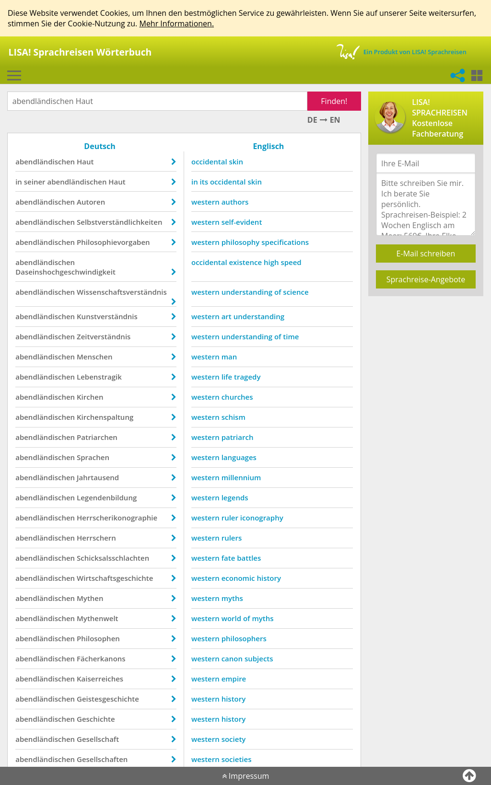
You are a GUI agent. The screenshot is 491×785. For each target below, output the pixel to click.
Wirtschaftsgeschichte (115, 578)
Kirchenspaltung (105, 417)
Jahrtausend (98, 477)
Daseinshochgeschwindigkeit (66, 272)
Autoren (91, 202)
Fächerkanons (101, 658)
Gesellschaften (102, 759)
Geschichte (96, 719)
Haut (85, 161)
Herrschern (97, 538)
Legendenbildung (107, 497)
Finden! (334, 101)
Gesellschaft (98, 739)
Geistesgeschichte (108, 699)
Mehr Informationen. (176, 23)
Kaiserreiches (100, 678)
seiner (35, 181)
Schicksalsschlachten (113, 558)
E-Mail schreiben (426, 253)
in (19, 181)
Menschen (95, 356)
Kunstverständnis (107, 316)
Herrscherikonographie (117, 517)
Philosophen (98, 638)
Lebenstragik (99, 376)
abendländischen (45, 161)
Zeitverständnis (104, 336)
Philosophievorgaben (114, 242)
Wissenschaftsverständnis (122, 292)
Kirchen (90, 397)
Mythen (90, 598)
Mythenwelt (97, 618)
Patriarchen (97, 437)
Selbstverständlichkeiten (120, 222)
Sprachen (93, 457)
